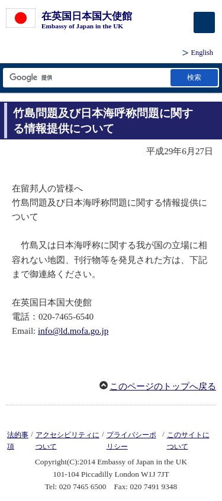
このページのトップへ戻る (163, 386)
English (202, 52)
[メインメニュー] (204, 22)
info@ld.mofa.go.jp (73, 331)
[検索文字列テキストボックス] (86, 77)
